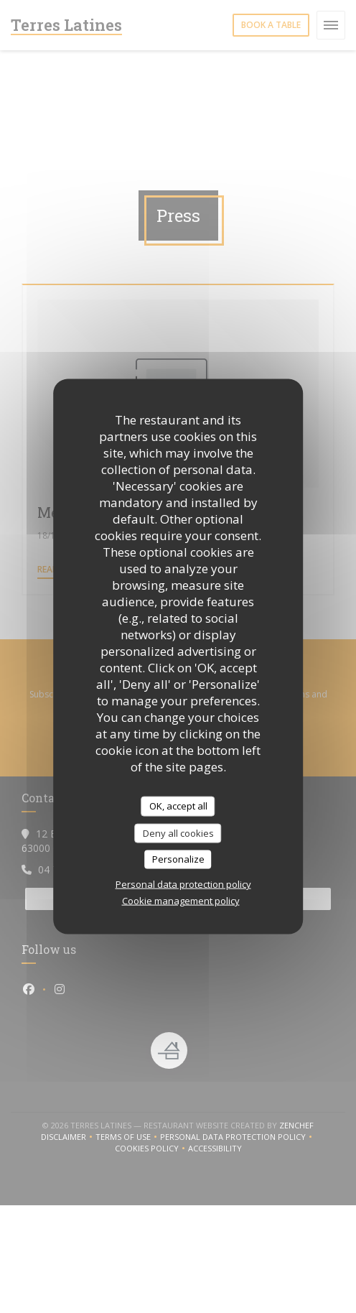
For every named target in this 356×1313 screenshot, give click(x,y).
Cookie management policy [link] (181, 900)
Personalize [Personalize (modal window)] (178, 859)
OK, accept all (178, 805)
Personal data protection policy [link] (183, 883)
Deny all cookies (178, 832)
